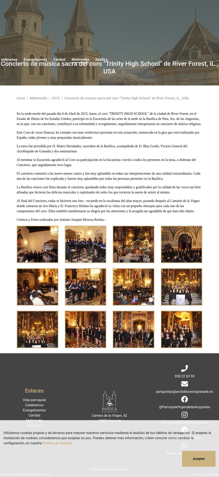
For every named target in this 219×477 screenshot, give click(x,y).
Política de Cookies (57, 443)
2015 (56, 98)
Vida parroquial (39, 12)
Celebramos (66, 12)
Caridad (118, 12)
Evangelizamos (93, 12)
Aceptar (199, 459)
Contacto (179, 12)
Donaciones (201, 12)
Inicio (21, 98)
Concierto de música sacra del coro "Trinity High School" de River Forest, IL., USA (126, 98)
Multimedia (138, 12)
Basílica (160, 12)
